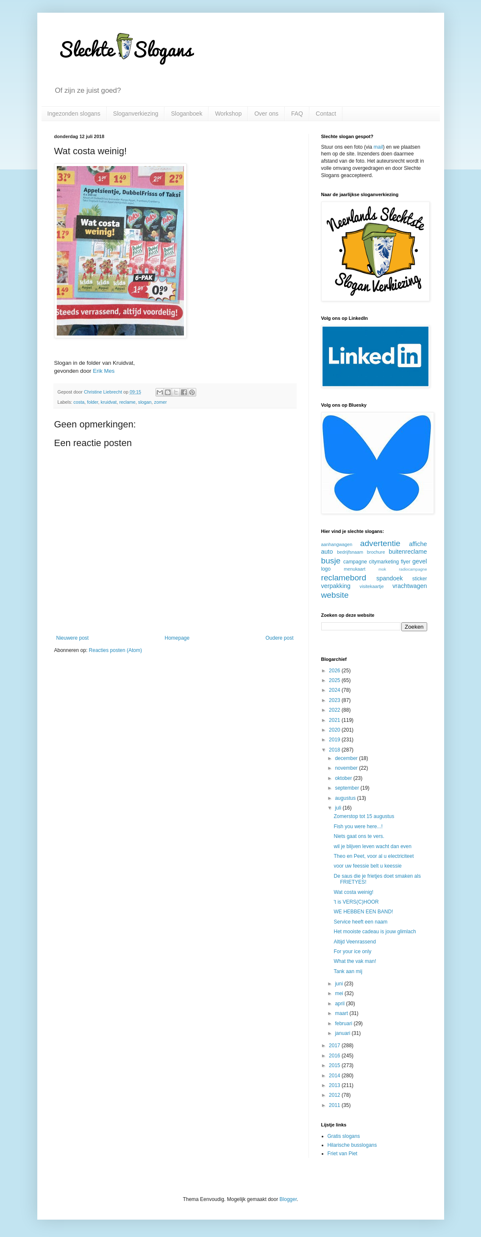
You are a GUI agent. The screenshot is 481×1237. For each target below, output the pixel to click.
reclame (127, 402)
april (340, 1004)
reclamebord (344, 577)
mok (382, 569)
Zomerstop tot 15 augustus (364, 816)
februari (344, 1023)
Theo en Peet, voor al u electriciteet (374, 856)
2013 (335, 1085)
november (347, 768)
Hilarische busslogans (352, 1145)
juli (338, 808)
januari (343, 1033)
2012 (335, 1095)
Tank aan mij (348, 971)
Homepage (176, 638)
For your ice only (352, 951)
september (347, 788)
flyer (406, 562)
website (335, 595)
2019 (335, 740)
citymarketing (384, 562)
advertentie (380, 543)
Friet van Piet (343, 1154)
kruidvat (109, 402)
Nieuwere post (72, 638)
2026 (335, 671)
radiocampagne (413, 569)
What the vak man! (355, 961)
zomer (160, 402)
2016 (335, 1056)
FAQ (297, 113)
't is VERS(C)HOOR (356, 902)
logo (326, 569)
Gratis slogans (344, 1136)
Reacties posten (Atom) (115, 650)
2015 (335, 1065)
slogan (145, 402)
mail (378, 147)
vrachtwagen (409, 585)
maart (342, 1013)
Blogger (288, 1199)
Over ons (266, 113)
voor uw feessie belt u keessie (367, 866)
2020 (335, 730)
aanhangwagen (337, 544)
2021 (335, 720)
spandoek (389, 578)
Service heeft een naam (360, 922)
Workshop (228, 113)
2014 (335, 1076)
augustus (346, 798)
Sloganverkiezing (135, 113)
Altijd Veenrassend (354, 942)
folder (92, 402)
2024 (335, 690)
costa (78, 402)
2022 (335, 710)
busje (331, 560)
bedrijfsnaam (350, 552)
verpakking (336, 585)
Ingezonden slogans (73, 113)
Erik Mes (103, 371)
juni (339, 984)
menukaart (354, 568)
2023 (335, 700)
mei (340, 993)
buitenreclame (408, 551)
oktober (344, 778)
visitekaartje (371, 586)
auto (327, 551)
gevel (419, 561)
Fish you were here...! (358, 826)
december (347, 758)
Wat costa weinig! (353, 892)
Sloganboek (186, 113)
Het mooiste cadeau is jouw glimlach (375, 932)
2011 (335, 1105)
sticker (419, 579)
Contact (326, 113)
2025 (335, 680)
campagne (355, 562)
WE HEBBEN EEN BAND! (363, 912)
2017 (335, 1045)
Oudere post (279, 638)
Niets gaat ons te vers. (359, 836)
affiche (418, 544)
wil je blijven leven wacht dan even (372, 846)
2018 (335, 750)
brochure (376, 552)
